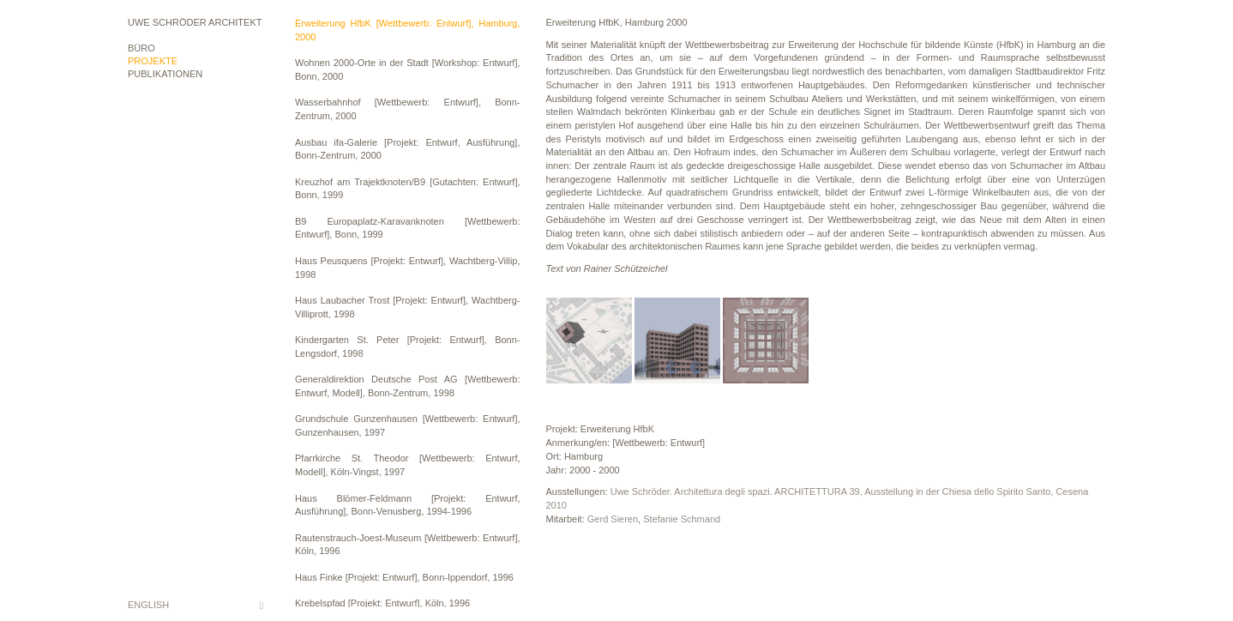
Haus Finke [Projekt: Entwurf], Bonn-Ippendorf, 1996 (404, 577)
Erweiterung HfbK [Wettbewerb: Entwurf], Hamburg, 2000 (407, 30)
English (148, 605)
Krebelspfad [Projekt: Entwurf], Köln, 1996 (382, 603)
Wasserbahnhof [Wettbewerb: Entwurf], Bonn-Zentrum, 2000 (407, 109)
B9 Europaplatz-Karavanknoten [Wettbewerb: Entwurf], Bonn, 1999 (407, 228)
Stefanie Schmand (681, 519)
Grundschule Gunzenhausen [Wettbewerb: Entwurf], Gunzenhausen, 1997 (407, 425)
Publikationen (165, 74)
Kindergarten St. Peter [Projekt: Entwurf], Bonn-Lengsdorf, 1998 (407, 347)
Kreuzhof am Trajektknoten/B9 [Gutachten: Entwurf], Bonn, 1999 (407, 189)
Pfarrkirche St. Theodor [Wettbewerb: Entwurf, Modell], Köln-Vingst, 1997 (407, 465)
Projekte (152, 61)
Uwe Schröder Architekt (195, 22)
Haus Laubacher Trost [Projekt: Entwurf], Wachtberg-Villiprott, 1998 (407, 307)
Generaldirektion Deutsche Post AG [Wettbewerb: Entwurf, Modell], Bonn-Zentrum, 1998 (407, 386)
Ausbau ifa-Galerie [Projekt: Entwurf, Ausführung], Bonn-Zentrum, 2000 (407, 149)
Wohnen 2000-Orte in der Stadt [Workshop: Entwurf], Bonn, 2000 (407, 69)
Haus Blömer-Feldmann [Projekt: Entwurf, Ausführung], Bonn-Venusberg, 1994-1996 (407, 505)
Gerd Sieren (612, 519)
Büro (141, 48)
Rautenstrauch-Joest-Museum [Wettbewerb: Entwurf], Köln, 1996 (407, 545)
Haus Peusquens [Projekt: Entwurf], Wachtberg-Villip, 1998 (407, 268)
